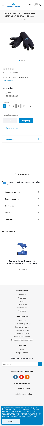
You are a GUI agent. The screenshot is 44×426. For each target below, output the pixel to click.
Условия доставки (22, 333)
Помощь (22, 320)
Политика (22, 298)
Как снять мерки (22, 327)
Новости (22, 294)
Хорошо (11, 421)
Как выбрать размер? (11, 115)
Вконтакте (15, 377)
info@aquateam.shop (24, 394)
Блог (22, 349)
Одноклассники (27, 377)
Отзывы (22, 301)
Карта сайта (22, 307)
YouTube (21, 377)
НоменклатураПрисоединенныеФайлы (23, 182)
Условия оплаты (22, 330)
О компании (22, 290)
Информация (22, 316)
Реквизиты (22, 304)
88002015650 (24, 388)
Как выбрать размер (22, 323)
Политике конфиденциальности (24, 416)
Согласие (22, 311)
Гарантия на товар (22, 336)
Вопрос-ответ (22, 352)
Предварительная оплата (22, 340)
